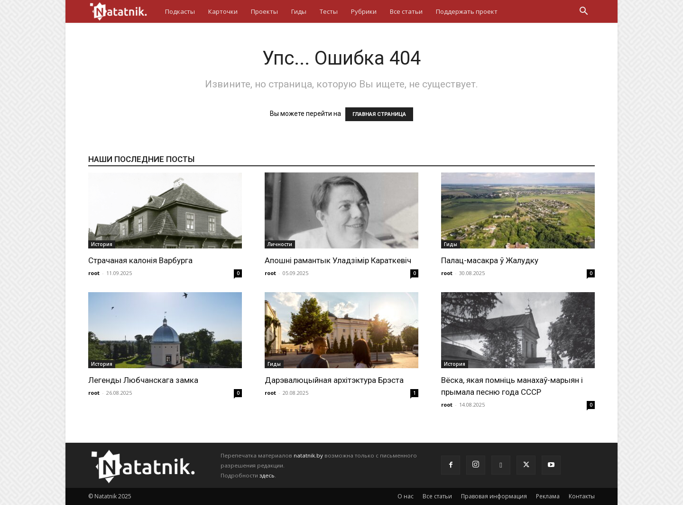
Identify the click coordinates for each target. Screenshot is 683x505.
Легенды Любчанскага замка (143, 380)
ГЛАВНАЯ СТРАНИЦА (379, 114)
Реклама (548, 496)
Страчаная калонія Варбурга (140, 260)
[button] (583, 12)
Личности (280, 244)
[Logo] (123, 11)
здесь (267, 475)
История (101, 244)
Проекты (264, 11)
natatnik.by (308, 455)
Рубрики (364, 11)
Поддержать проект (467, 11)
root (94, 272)
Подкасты (180, 11)
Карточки (223, 11)
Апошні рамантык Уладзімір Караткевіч (338, 260)
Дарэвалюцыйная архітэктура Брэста (334, 380)
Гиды (298, 11)
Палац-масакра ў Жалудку (489, 260)
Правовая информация (494, 496)
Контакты (582, 496)
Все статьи (406, 11)
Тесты (329, 11)
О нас (405, 496)
